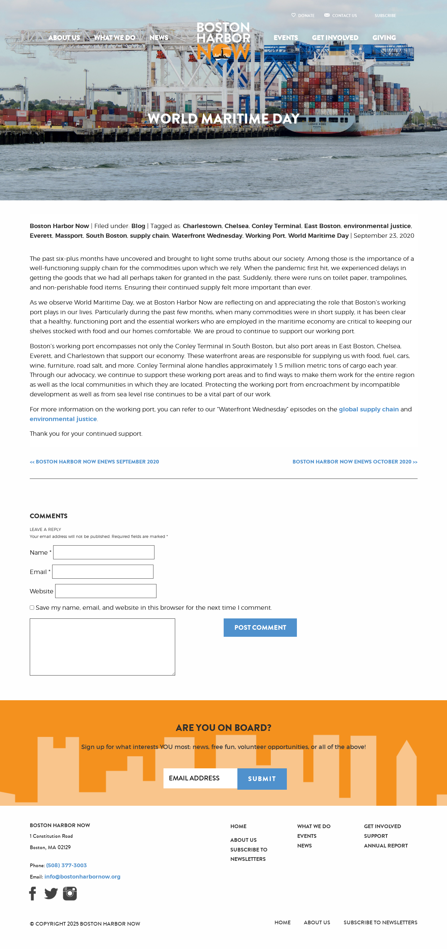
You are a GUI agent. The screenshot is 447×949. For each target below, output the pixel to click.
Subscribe (385, 16)
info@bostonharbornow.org (82, 877)
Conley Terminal (276, 226)
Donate (306, 16)
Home (238, 826)
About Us (64, 38)
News (158, 38)
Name (40, 553)
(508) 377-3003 (66, 865)
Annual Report (386, 845)
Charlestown (202, 226)
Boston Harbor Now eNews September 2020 (97, 462)
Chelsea (237, 226)
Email (40, 572)
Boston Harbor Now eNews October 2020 (352, 462)
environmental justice (377, 226)
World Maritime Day (318, 236)
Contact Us (344, 16)
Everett (41, 236)
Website (41, 591)
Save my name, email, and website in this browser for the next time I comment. (154, 608)
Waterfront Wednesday (207, 236)
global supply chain (369, 410)
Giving (384, 38)
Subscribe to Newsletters (381, 922)
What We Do (114, 38)
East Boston (322, 226)
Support (376, 836)
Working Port (265, 236)
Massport (69, 236)
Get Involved (335, 38)
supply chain (149, 236)
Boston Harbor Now (59, 226)
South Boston (106, 236)
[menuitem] (65, 38)
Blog (138, 226)
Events (285, 38)
